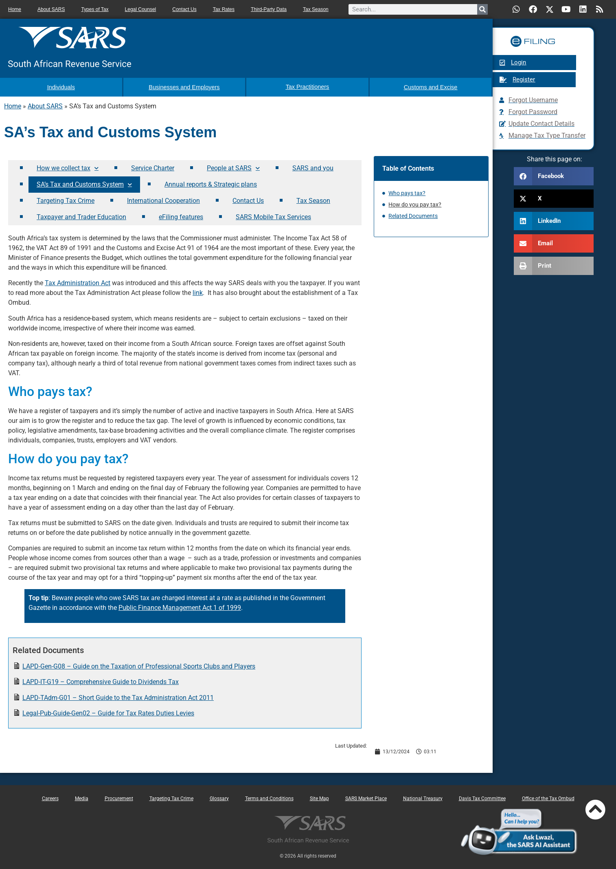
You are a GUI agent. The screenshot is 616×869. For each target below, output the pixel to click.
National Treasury (423, 798)
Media (81, 798)
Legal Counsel (140, 9)
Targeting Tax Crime (65, 200)
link (198, 292)
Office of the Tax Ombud (548, 798)
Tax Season (316, 9)
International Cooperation (163, 200)
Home (14, 9)
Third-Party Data (269, 9)
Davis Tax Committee (482, 798)
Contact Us (184, 9)
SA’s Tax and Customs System (84, 184)
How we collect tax (68, 167)
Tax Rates (224, 9)
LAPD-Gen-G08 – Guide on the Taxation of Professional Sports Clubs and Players (138, 665)
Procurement (119, 798)
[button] (554, 176)
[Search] (482, 9)
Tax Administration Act (77, 282)
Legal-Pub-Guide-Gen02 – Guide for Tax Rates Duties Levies (108, 712)
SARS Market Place (366, 798)
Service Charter (152, 167)
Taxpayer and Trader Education (81, 216)
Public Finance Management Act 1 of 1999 (179, 607)
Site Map (319, 798)
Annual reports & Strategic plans (210, 183)
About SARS (51, 9)
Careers (50, 798)
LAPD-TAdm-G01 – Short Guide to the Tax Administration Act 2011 (118, 697)
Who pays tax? (406, 192)
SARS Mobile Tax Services (273, 216)
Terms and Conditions (269, 798)
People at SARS (233, 167)
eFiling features (181, 216)
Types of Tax (94, 9)
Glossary (219, 798)
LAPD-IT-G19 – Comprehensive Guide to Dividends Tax (100, 681)
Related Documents (413, 215)
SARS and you (312, 167)
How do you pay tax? (414, 204)
